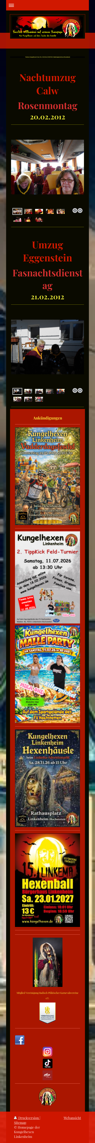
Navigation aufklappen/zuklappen (47, 5)
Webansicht (72, 1118)
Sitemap (20, 1122)
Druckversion (27, 1118)
